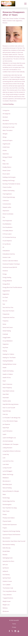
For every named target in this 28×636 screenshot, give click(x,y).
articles (5, 150)
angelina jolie (6, 144)
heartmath (6, 397)
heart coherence (7, 384)
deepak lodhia (7, 207)
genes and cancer (8, 327)
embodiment (6, 250)
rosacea (5, 23)
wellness (5, 608)
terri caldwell (6, 584)
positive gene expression (10, 524)
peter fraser (6, 511)
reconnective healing (9, 544)
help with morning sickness (10, 404)
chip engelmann (7, 194)
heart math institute (8, 391)
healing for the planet (9, 357)
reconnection (6, 538)
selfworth (5, 571)
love (4, 458)
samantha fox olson (8, 561)
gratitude (5, 334)
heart (4, 381)
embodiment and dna (9, 254)
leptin (4, 434)
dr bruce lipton (7, 234)
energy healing (7, 277)
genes (4, 324)
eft (3, 247)
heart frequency (7, 387)
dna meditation (7, 224)
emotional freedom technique (11, 264)
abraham (5, 117)
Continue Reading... (8, 104)
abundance (6, 120)
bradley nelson (7, 167)
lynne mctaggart (7, 471)
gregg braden (7, 337)
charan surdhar (13, 18)
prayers (5, 528)
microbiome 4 (6, 481)
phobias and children (9, 518)
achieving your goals (8, 127)
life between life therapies (10, 444)
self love (5, 564)
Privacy (14, 627)
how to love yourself (9, 407)
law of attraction (7, 431)
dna (4, 217)
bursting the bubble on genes (11, 184)
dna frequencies (7, 220)
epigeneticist (6, 291)
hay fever (5, 347)
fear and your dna (8, 307)
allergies (5, 134)
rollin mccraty (6, 548)
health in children (8, 374)
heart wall (6, 394)
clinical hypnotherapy (9, 197)
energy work (6, 284)
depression (6, 210)
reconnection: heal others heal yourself (14, 541)
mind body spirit (7, 484)
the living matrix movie (9, 591)
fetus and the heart (8, 311)
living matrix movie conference (11, 451)
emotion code (11, 20)
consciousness (7, 204)
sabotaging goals (8, 558)
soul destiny (6, 574)
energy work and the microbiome (12, 287)
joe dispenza (6, 424)
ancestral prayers (7, 140)
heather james (7, 401)
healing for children (8, 354)
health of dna (7, 377)
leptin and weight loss (9, 438)
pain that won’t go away (10, 508)
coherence (6, 200)
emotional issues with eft (10, 267)
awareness (6, 154)
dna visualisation (7, 227)
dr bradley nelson (8, 230)
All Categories (6, 114)
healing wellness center (9, 364)
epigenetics (19, 20)
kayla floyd (6, 427)
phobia (5, 514)
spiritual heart (7, 578)
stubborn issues (7, 581)
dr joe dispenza (7, 240)
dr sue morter (7, 244)
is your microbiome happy (10, 421)
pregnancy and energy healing (11, 531)
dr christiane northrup (9, 237)
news (4, 494)
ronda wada (6, 551)
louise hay (6, 454)
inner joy (5, 414)
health (4, 367)
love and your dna (8, 461)
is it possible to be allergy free (11, 417)
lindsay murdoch (7, 448)
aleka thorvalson (7, 130)
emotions (5, 271)
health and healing (8, 371)
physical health (7, 521)
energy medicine (7, 281)
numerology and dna (9, 501)
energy (5, 274)
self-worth (6, 568)
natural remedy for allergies (11, 491)
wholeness (6, 611)
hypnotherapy (7, 411)
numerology (6, 498)
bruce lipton (6, 174)
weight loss (6, 605)
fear (4, 304)
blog (4, 160)
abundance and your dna (10, 124)
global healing (7, 331)
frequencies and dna (8, 317)
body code (6, 18)
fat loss (5, 301)
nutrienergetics (7, 504)
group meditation (8, 341)
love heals (6, 464)
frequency (5, 321)
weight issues (7, 601)
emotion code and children (10, 261)
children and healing (8, 190)
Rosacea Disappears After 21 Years (13, 13)
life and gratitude (8, 441)
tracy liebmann (7, 594)
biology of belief (7, 157)
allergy (4, 137)
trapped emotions (8, 598)
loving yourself (7, 468)
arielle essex (6, 147)
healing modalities (8, 361)
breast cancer (7, 170)
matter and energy (8, 474)
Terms (14, 624)
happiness (6, 344)
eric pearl (5, 297)
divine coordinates (8, 214)
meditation (6, 478)
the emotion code (8, 588)
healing (5, 351)
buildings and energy (9, 180)
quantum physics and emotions (11, 534)
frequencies (6, 314)
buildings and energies (9, 177)
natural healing (7, 488)
